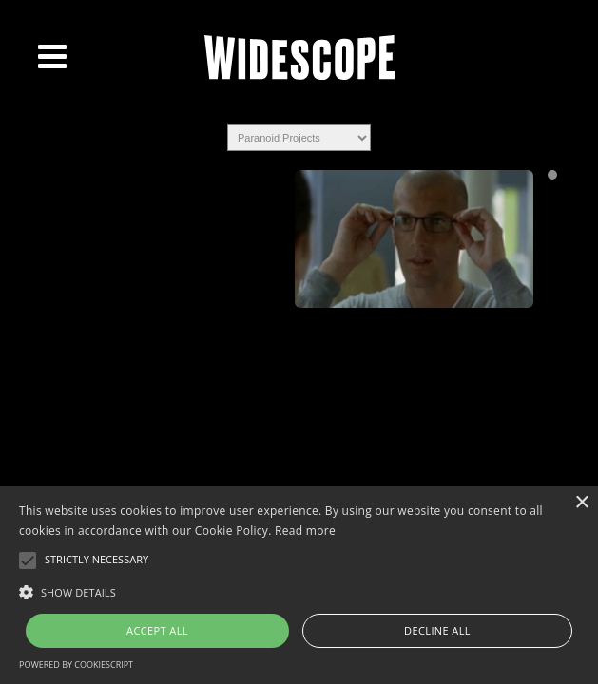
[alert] (299, 585)
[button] (299, 590)
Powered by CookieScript (76, 664)
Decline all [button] (437, 630)
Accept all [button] (157, 630)
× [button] (581, 503)
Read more (305, 530)
